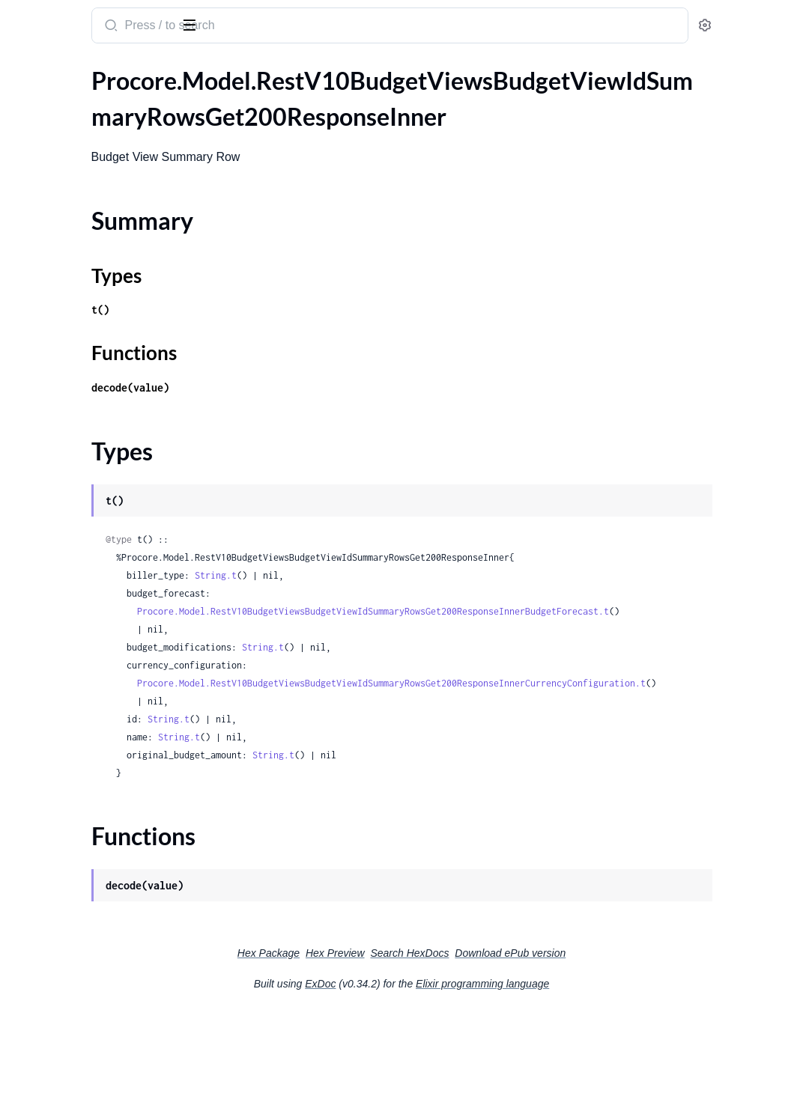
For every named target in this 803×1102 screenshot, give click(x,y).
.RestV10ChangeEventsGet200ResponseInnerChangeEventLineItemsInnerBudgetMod (106, 412)
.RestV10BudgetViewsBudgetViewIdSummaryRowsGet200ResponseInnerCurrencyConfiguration (106, 210)
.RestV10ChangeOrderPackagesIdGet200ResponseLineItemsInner (106, 614)
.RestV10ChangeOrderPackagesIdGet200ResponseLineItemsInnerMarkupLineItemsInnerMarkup (106, 655)
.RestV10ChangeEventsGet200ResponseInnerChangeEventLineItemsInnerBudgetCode (106, 392)
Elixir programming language (594, 1020)
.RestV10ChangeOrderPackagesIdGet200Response (106, 594)
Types (40, 145)
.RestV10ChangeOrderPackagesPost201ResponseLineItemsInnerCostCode (106, 735)
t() (279, 309)
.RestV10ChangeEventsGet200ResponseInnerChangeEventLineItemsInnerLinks (106, 473)
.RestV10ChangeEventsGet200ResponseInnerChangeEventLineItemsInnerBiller (106, 372)
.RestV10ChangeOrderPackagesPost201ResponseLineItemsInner (106, 715)
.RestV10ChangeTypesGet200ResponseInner (106, 978)
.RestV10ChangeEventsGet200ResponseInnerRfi (106, 513)
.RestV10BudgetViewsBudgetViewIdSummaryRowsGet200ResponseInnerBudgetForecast (106, 190)
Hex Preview (447, 989)
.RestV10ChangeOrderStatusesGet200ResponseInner (106, 958)
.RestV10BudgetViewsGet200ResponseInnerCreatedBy (106, 250)
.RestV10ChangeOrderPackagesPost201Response (106, 695)
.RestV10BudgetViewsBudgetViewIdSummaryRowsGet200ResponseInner (106, 101)
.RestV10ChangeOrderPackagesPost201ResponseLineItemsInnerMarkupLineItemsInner (106, 776)
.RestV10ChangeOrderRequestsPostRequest (106, 917)
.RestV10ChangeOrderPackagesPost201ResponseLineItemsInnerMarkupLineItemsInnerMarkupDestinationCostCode (106, 816)
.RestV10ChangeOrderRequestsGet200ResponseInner (106, 877)
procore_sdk (51, 18)
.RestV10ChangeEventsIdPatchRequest (106, 533)
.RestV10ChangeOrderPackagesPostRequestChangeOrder (106, 857)
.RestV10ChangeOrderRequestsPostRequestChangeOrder (106, 938)
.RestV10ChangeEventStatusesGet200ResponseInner (106, 311)
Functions (50, 163)
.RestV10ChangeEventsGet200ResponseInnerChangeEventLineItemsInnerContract (106, 432)
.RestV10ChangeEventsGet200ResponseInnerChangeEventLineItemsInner (106, 351)
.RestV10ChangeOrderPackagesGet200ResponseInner (106, 574)
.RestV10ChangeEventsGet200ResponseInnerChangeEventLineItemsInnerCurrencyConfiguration (106, 452)
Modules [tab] (84, 70)
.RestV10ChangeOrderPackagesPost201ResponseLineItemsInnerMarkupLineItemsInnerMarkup (106, 796)
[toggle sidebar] (205, 24)
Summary (49, 127)
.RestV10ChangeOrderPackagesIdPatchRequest (106, 675)
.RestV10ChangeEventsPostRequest (105, 554)
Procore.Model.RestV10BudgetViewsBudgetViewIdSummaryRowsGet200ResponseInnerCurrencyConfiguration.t (538, 719)
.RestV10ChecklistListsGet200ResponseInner (106, 1039)
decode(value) (309, 387)
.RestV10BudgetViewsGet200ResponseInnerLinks (106, 271)
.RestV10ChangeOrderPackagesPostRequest (106, 836)
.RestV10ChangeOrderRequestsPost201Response (106, 897)
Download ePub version (622, 989)
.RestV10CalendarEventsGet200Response (106, 291)
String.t (394, 575)
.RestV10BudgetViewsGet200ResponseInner (106, 230)
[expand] (210, 101)
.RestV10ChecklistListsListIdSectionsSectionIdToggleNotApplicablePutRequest (106, 1059)
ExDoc (432, 1020)
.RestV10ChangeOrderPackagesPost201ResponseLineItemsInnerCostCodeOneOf (106, 756)
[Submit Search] (288, 26)
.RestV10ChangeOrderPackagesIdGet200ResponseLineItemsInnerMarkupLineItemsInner (106, 634)
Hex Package (381, 989)
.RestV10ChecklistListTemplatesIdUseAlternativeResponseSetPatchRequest (106, 1018)
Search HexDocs (521, 989)
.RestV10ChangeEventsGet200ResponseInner (106, 331)
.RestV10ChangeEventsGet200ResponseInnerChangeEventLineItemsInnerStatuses (106, 493)
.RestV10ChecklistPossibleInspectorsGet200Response (106, 1079)
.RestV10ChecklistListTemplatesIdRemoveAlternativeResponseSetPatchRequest (106, 998)
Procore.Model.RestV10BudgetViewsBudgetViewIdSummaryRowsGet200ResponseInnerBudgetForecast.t (520, 629)
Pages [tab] (26, 70)
